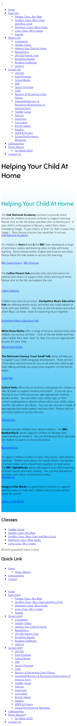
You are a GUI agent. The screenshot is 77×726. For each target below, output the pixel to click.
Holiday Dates (23, 44)
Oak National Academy (14, 235)
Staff (18, 90)
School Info (14, 69)
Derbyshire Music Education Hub (20, 320)
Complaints (21, 41)
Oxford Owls (8, 419)
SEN (17, 83)
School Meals (22, 80)
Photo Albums (16, 146)
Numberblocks (9, 447)
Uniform (19, 65)
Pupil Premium (23, 76)
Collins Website (10, 290)
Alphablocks (8, 477)
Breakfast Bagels (25, 58)
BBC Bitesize (31, 262)
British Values (23, 125)
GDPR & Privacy (24, 132)
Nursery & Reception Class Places (35, 672)
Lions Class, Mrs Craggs (29, 30)
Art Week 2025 (24, 150)
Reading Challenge (26, 62)
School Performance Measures (32, 707)
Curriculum (21, 122)
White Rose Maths (12, 346)
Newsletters (22, 51)
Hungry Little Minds (12, 501)
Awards (19, 34)
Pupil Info (13, 13)
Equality (19, 129)
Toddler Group (23, 111)
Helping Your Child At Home (31, 48)
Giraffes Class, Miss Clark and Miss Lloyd (30, 21)
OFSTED (19, 72)
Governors (21, 118)
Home (11, 9)
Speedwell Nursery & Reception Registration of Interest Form (30, 104)
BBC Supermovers (11, 262)
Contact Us (14, 154)
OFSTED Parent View (27, 55)
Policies (19, 115)
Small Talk (7, 378)
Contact (12, 579)
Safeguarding (16, 143)
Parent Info (14, 37)
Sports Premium (24, 87)
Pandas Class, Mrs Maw (28, 16)
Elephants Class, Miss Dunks (31, 27)
